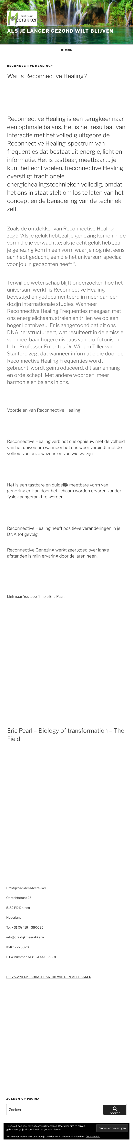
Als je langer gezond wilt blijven (60, 31)
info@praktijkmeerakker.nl (25, 937)
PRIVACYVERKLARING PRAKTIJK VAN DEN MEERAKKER (48, 977)
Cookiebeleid (93, 1136)
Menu (66, 49)
